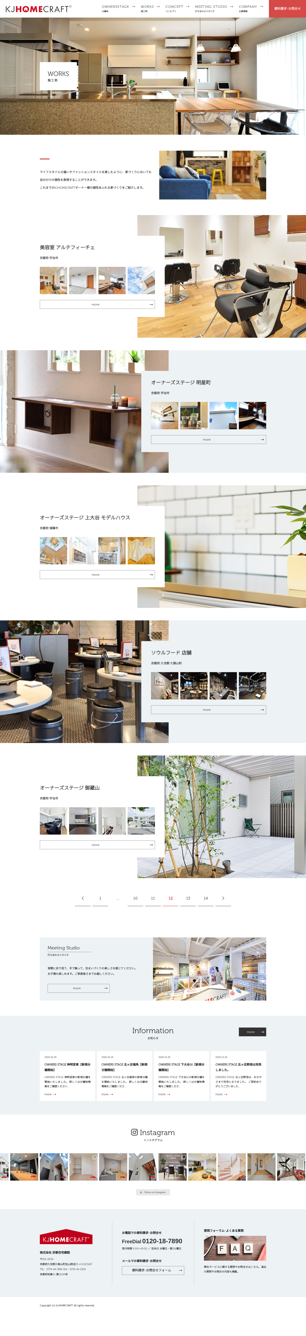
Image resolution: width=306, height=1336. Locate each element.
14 (206, 900)
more (77, 990)
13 (188, 900)
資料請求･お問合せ (287, 9)
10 (135, 900)
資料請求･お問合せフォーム (151, 1270)
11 (153, 900)
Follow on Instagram (153, 1192)
